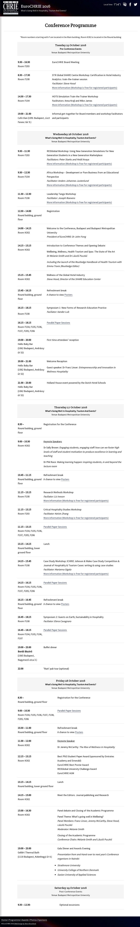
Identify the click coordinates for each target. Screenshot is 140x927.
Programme (14, 920)
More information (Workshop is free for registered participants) (84, 87)
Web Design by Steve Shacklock (25, 924)
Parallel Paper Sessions (58, 322)
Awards (25, 920)
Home (4, 920)
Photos (33, 920)
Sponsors (42, 920)
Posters (68, 294)
